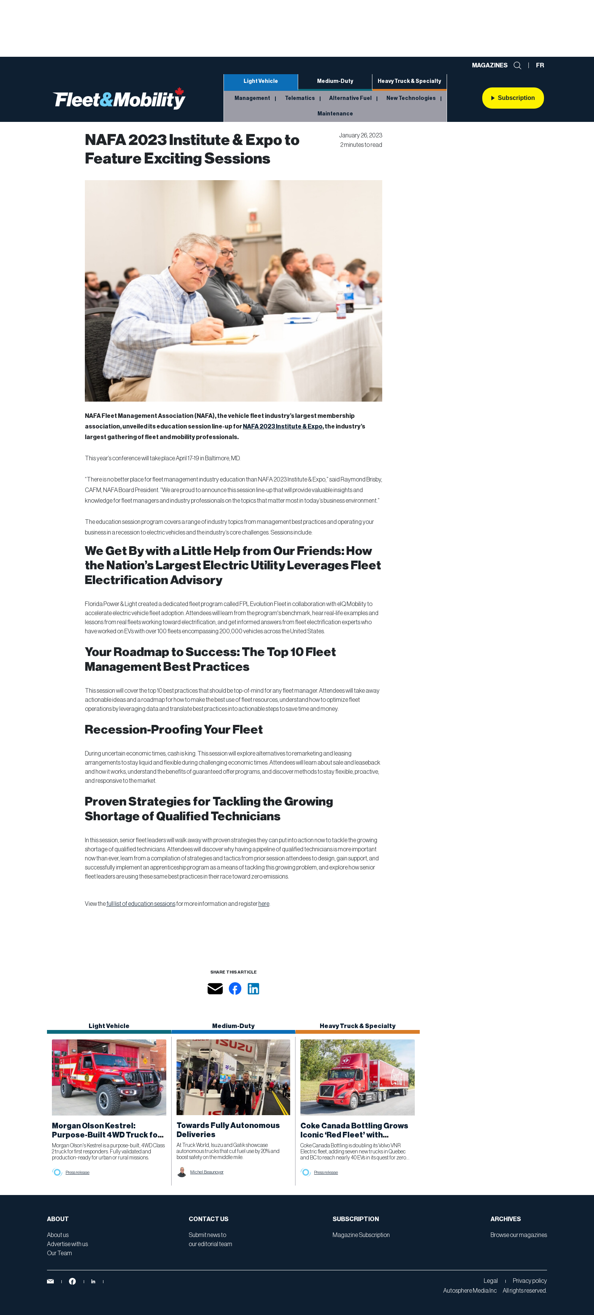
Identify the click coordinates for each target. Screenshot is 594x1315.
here (263, 904)
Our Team (59, 1253)
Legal (491, 1281)
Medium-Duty (335, 81)
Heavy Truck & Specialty (409, 81)
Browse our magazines (519, 1235)
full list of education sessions (140, 904)
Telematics (300, 98)
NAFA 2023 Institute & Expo (282, 427)
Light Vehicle (261, 81)
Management (252, 98)
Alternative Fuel (350, 98)
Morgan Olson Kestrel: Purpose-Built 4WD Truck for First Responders (106, 1135)
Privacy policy (530, 1281)
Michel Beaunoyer (207, 1172)
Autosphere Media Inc (470, 1291)
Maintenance (335, 114)
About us (58, 1235)
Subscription (513, 98)
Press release (77, 1172)
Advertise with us (67, 1244)
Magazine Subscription (361, 1235)
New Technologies (411, 98)
